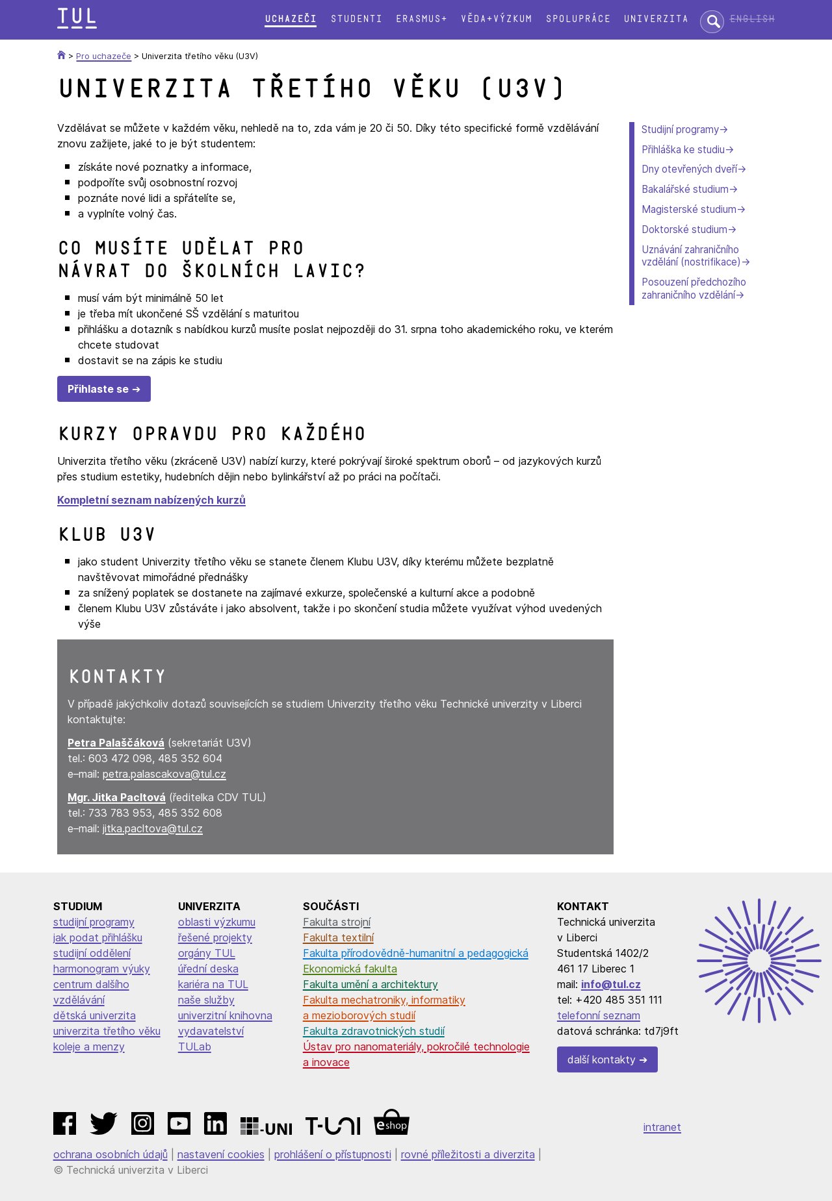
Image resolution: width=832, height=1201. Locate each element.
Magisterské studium (689, 209)
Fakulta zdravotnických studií (374, 1030)
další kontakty (601, 1059)
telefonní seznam (598, 1015)
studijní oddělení (92, 953)
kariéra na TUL (213, 984)
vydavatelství (211, 1030)
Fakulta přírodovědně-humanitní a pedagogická (415, 953)
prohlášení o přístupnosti (332, 1154)
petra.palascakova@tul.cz (164, 773)
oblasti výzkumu (216, 921)
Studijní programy (680, 129)
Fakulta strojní (336, 921)
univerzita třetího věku (107, 1030)
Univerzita (655, 19)
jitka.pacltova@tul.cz (153, 828)
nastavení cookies (221, 1154)
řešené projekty (215, 937)
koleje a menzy (89, 1046)
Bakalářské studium (685, 189)
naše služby (206, 999)
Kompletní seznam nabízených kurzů (151, 499)
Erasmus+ (421, 19)
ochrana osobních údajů (110, 1154)
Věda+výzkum (496, 19)
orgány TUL (206, 953)
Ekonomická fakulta (350, 968)
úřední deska (208, 968)
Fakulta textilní (338, 937)
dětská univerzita (94, 1015)
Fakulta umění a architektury (370, 984)
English (752, 19)
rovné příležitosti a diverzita (468, 1154)
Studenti (356, 19)
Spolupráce (577, 19)
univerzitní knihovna (225, 1015)
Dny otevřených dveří (689, 169)
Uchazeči (291, 19)
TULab (194, 1046)
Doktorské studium (684, 229)
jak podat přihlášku (97, 937)
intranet (662, 1127)
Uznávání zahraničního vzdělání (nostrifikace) (691, 256)
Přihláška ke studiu (683, 149)
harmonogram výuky (101, 968)
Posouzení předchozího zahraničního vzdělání (694, 288)
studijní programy (94, 921)
